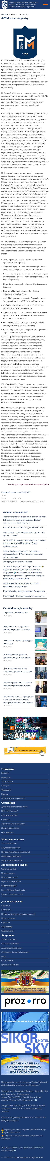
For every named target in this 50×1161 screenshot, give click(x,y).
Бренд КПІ (39, 1091)
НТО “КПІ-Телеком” (9, 811)
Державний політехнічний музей (14, 807)
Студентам (5, 922)
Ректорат (4, 773)
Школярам (5, 906)
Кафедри (4, 794)
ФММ (4, 495)
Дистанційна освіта (9, 843)
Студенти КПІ (16, 498)
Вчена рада (5, 777)
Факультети (6, 790)
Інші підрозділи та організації (13, 798)
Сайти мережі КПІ (8, 869)
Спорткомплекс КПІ (9, 815)
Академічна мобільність (11, 848)
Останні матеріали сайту (18, 608)
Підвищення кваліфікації (11, 856)
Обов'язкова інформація (23, 1091)
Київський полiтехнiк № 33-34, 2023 (15, 492)
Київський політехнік (9, 501)
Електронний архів (8, 886)
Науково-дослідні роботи (11, 882)
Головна (4, 14)
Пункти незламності (12, 1133)
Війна (3, 956)
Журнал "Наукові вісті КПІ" (12, 894)
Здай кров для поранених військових (17, 562)
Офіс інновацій (7, 832)
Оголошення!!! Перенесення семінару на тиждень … (24, 596)
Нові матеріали (23, 1094)
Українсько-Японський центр (13, 824)
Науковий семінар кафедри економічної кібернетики (24, 591)
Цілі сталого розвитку (10, 965)
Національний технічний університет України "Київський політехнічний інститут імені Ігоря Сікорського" (23, 4)
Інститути (5, 786)
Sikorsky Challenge (8, 939)
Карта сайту (11, 1094)
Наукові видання (8, 873)
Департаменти (7, 781)
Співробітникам (7, 931)
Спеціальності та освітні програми (15, 952)
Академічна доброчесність (11, 948)
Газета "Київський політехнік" (13, 890)
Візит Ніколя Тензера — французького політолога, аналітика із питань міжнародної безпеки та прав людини (18, 700)
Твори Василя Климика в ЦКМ (15, 613)
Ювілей (4, 498)
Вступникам (6, 910)
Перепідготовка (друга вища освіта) (15, 852)
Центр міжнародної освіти (11, 860)
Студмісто (5, 819)
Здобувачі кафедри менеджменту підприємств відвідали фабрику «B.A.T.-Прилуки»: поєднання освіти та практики (22, 554)
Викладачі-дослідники (10, 944)
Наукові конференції (9, 877)
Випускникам (6, 927)
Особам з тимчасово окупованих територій (18, 914)
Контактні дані (7, 1091)
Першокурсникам (8, 918)
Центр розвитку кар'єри (10, 828)
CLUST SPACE (7, 961)
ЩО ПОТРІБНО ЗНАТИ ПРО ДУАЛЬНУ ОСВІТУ (23, 528)
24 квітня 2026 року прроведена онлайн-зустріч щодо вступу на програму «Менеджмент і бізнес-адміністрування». (24, 543)
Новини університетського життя (32, 501)
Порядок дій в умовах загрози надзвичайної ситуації (25, 1130)
